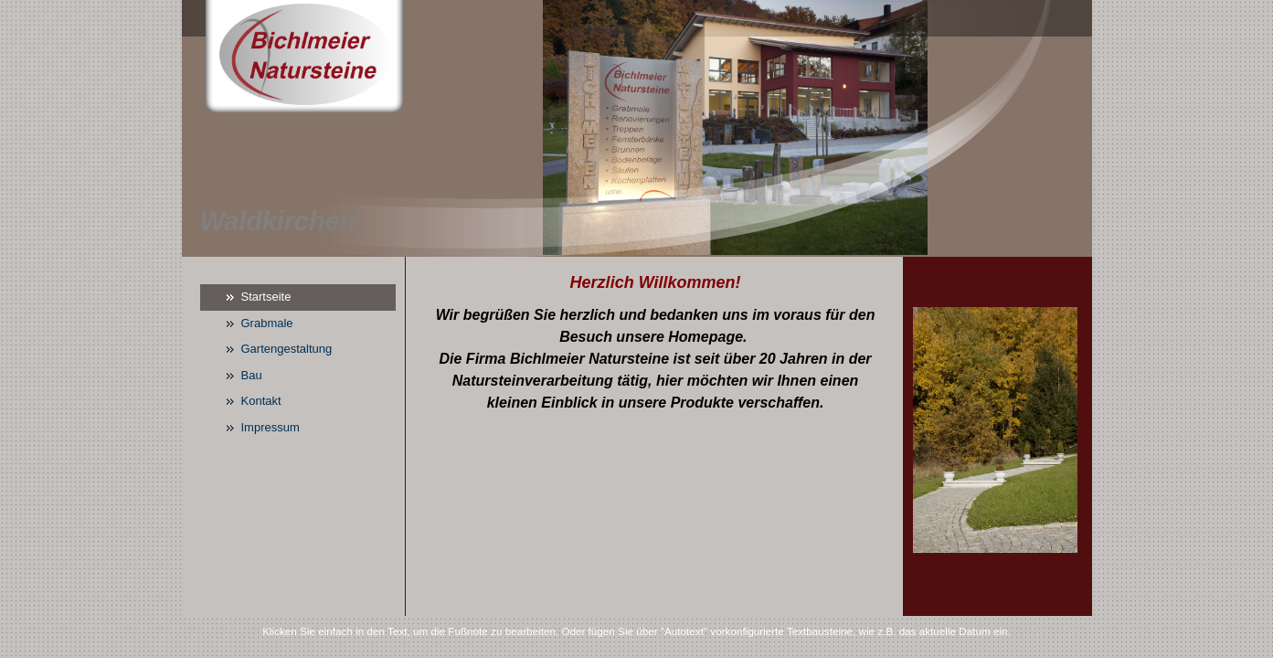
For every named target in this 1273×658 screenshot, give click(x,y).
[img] (637, 128)
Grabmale (267, 323)
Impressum (270, 427)
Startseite (266, 296)
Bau (251, 375)
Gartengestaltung (287, 349)
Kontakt (261, 401)
